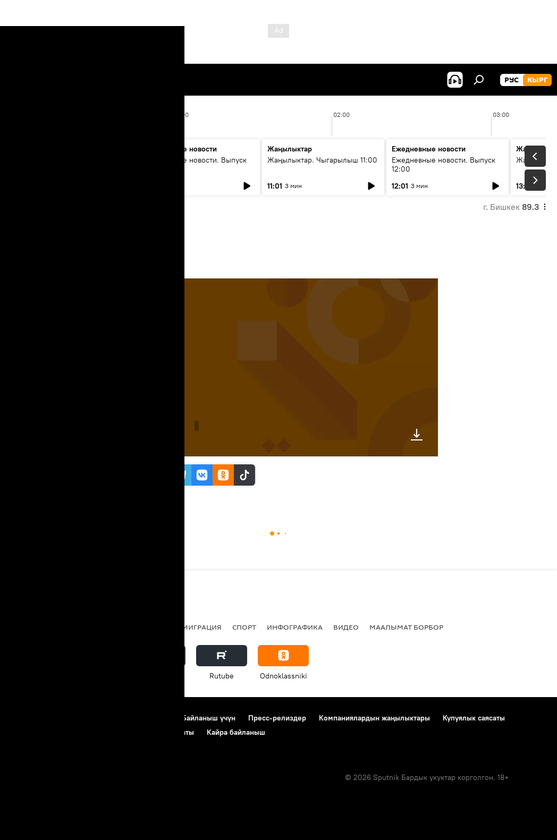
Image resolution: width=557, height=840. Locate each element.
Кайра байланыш (236, 732)
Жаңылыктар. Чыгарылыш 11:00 (322, 160)
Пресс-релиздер (277, 718)
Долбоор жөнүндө (42, 718)
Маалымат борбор (406, 627)
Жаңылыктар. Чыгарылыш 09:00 (64, 164)
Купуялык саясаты (474, 718)
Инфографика (295, 627)
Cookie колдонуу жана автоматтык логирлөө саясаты (102, 732)
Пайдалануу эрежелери (128, 718)
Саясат (82, 627)
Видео (346, 627)
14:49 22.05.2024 (148, 265)
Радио (119, 627)
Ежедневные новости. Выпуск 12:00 (443, 164)
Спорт (244, 627)
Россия (156, 627)
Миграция (202, 627)
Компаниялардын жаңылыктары (374, 718)
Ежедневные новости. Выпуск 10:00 (195, 164)
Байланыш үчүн (208, 718)
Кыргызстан (34, 627)
